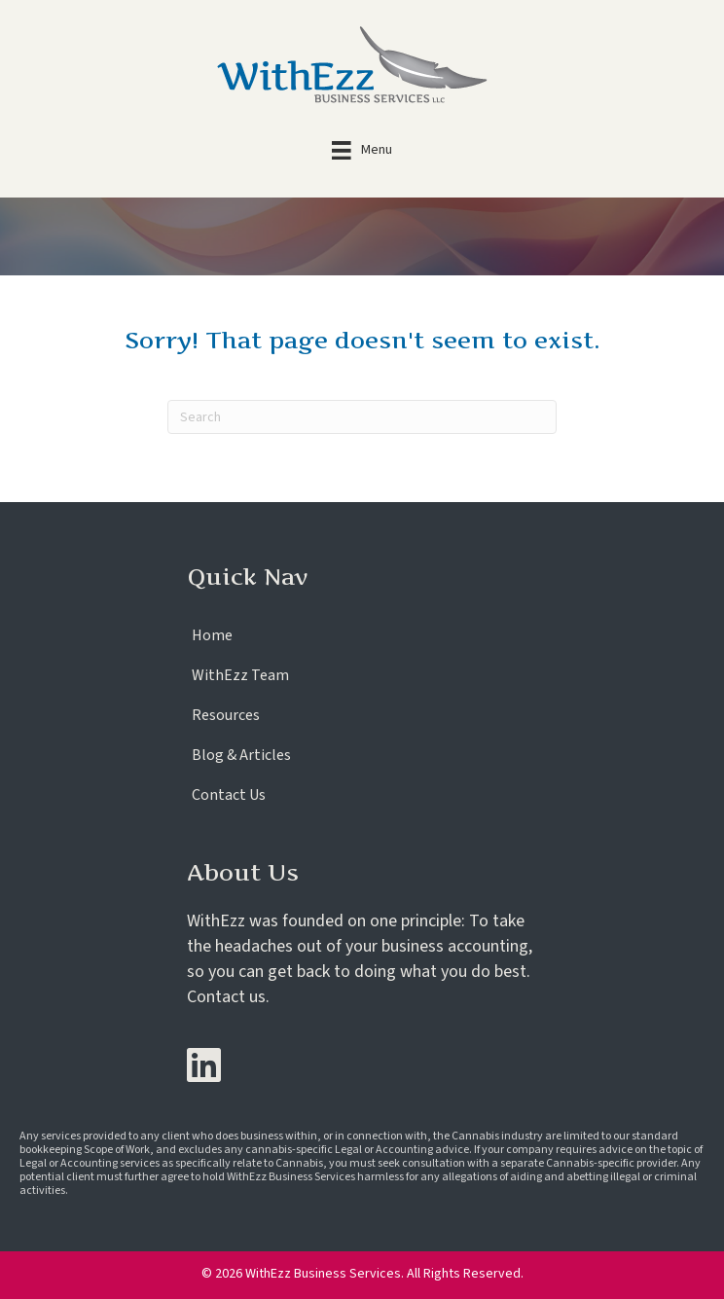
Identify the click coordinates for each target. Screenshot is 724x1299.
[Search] (362, 417)
